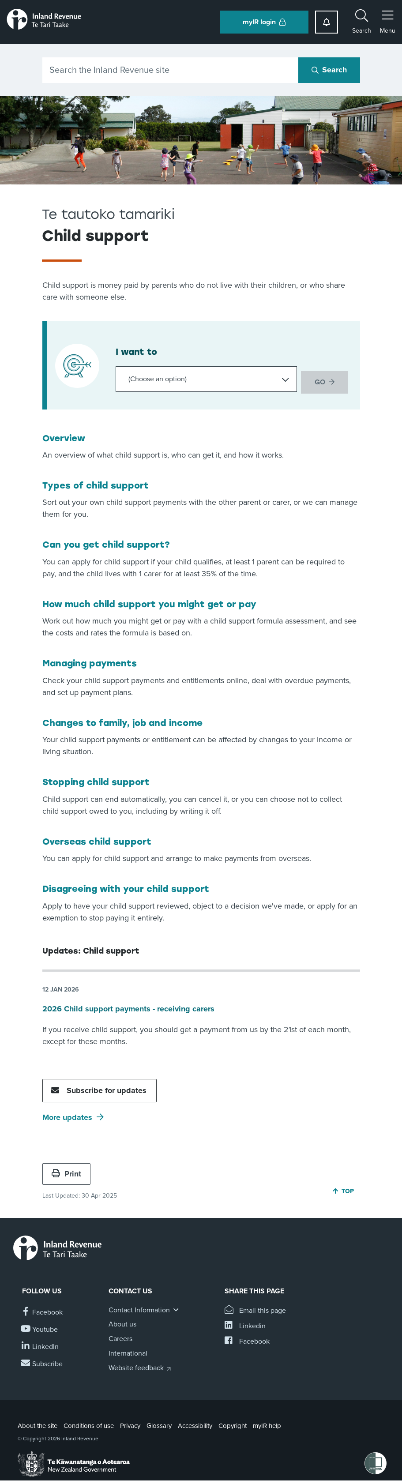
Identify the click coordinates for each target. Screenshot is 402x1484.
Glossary (159, 1424)
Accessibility (195, 1424)
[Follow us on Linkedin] (40, 1345)
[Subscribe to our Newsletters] (42, 1362)
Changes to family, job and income (122, 721)
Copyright (232, 1424)
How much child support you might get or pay (149, 602)
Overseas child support (96, 839)
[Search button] (329, 70)
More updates (67, 1115)
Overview (63, 436)
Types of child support (95, 483)
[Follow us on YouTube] (40, 1328)
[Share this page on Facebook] (247, 1339)
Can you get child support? (106, 542)
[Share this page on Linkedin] (245, 1324)
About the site (37, 1424)
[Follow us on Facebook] (42, 1310)
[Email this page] (255, 1309)
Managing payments (89, 661)
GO (320, 379)
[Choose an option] (204, 379)
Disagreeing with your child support (125, 887)
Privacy (130, 1424)
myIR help (267, 1424)
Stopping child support (96, 780)
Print (66, 1172)
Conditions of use (89, 1424)
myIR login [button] (264, 22)
